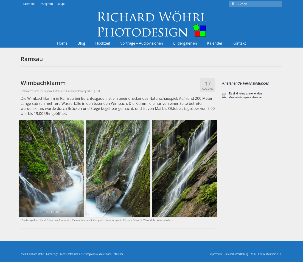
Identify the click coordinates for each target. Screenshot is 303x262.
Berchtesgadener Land (34, 220)
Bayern (48, 91)
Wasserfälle (149, 220)
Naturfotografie (113, 220)
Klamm (76, 220)
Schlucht (137, 220)
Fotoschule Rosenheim (59, 220)
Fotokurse (59, 91)
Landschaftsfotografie (79, 91)
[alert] (252, 95)
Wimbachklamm (165, 220)
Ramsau (127, 220)
